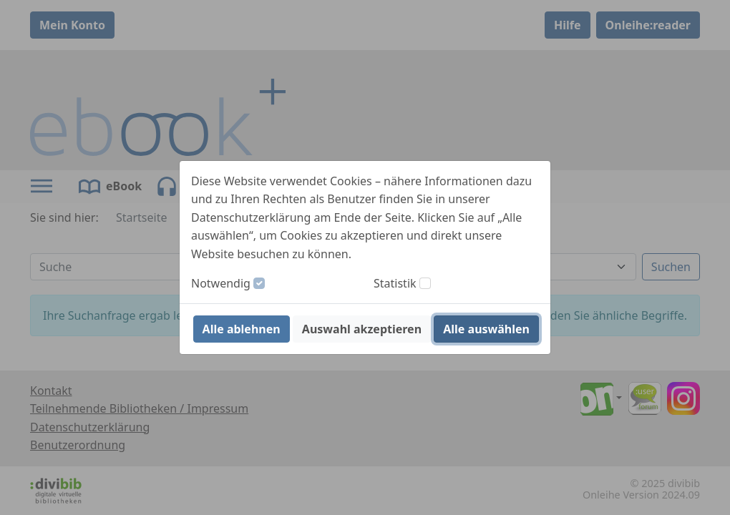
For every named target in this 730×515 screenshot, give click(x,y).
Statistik (395, 283)
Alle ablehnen (242, 329)
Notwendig (220, 283)
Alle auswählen (486, 329)
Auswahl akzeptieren (362, 329)
